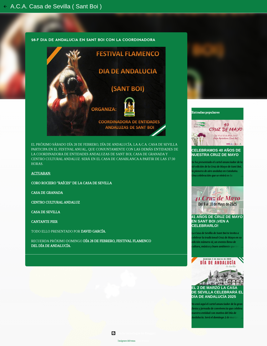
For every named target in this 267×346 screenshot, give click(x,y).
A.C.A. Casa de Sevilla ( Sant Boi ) (56, 6)
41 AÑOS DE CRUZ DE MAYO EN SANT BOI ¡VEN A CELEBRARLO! (217, 221)
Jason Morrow (142, 340)
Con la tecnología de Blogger (133, 333)
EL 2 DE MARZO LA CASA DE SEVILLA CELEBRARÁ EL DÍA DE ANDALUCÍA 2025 (217, 292)
